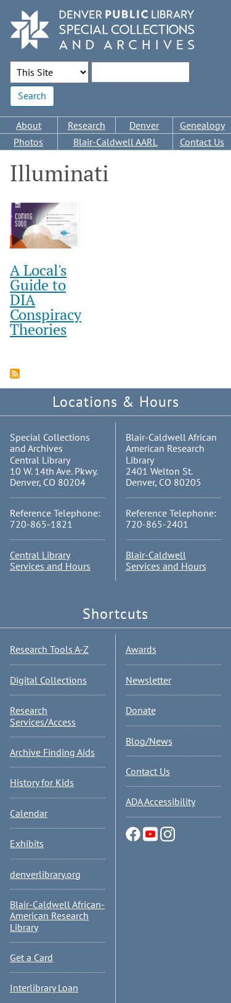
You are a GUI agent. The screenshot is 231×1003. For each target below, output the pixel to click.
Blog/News (149, 741)
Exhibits (27, 843)
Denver (144, 125)
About (28, 125)
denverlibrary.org (45, 874)
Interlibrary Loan (44, 987)
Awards (141, 649)
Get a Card (31, 957)
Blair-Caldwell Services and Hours (166, 560)
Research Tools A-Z (49, 649)
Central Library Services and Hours (50, 560)
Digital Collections (48, 680)
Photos (28, 142)
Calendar (28, 813)
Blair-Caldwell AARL (115, 142)
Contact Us (202, 142)
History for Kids (42, 782)
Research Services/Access (43, 715)
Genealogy (202, 125)
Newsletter (148, 680)
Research (86, 125)
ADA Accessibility (160, 801)
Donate (141, 710)
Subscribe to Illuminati (15, 374)
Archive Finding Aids (52, 752)
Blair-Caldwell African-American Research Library (57, 915)
